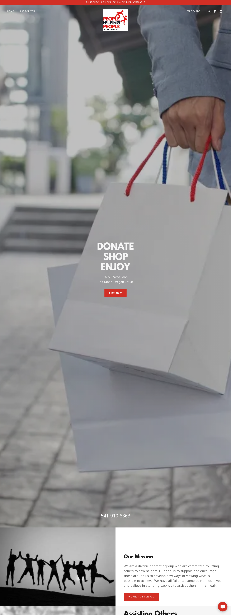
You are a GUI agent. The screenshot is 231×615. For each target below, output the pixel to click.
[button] (215, 11)
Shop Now (115, 292)
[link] (115, 10)
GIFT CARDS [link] (193, 11)
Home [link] (10, 11)
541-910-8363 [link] (115, 515)
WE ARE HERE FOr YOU (141, 596)
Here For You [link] (27, 11)
